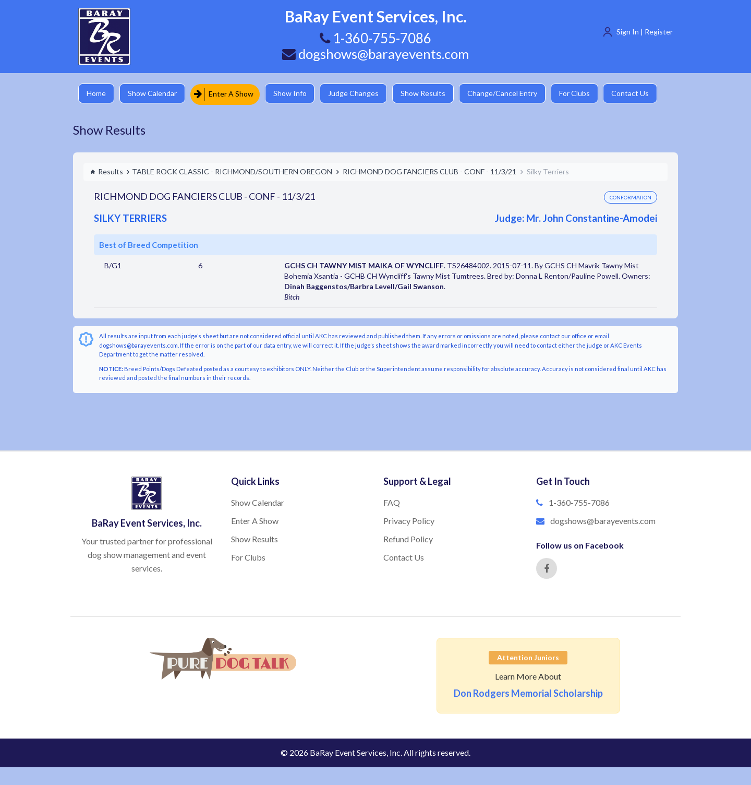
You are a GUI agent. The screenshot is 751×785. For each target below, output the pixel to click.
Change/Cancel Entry (508, 93)
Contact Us (639, 93)
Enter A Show (226, 93)
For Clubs (581, 93)
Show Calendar (153, 93)
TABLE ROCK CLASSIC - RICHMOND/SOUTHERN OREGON (232, 171)
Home (96, 93)
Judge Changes (357, 93)
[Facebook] (546, 568)
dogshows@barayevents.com (375, 53)
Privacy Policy (408, 521)
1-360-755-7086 (579, 502)
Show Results (428, 93)
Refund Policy (408, 539)
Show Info (292, 93)
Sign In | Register (644, 31)
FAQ (391, 502)
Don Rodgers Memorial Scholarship (528, 693)
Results (106, 171)
